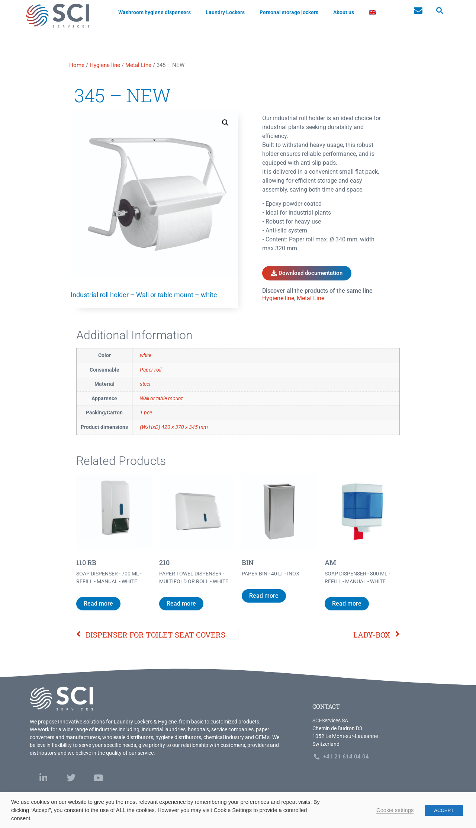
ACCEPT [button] (444, 810)
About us (343, 12)
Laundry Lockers (225, 12)
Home (76, 65)
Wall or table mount (161, 398)
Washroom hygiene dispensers (154, 12)
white (145, 355)
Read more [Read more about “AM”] (346, 603)
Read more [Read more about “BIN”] (264, 595)
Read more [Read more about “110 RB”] (98, 603)
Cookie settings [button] (395, 810)
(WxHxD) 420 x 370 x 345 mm (174, 427)
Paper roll (150, 370)
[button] (439, 10)
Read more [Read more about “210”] (181, 603)
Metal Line (138, 65)
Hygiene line (105, 65)
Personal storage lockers (289, 12)
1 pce (146, 413)
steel (145, 384)
